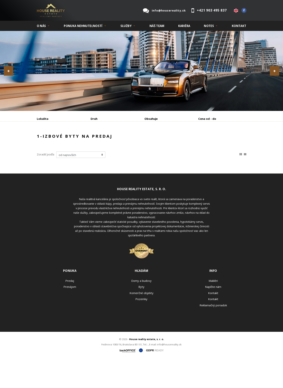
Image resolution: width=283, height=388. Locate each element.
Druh (94, 119)
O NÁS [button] (41, 26)
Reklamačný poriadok (213, 334)
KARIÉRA (184, 26)
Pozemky (141, 328)
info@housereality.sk (169, 10)
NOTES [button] (209, 26)
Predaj (48, 138)
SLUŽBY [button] (126, 26)
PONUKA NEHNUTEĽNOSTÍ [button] (83, 26)
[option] (141, 71)
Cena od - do (207, 119)
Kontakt (239, 26)
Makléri (213, 309)
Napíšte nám (213, 315)
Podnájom (116, 138)
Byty (141, 315)
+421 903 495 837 (212, 10)
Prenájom (71, 138)
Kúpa (93, 138)
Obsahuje (151, 119)
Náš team (157, 26)
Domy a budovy (141, 309)
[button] (8, 71)
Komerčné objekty (141, 321)
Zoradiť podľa (45, 183)
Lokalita (42, 119)
